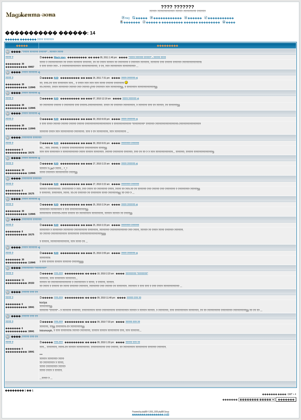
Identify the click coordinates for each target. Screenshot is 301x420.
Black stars (60, 57)
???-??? (58, 273)
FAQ (126, 18)
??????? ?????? (31, 137)
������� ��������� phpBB (150, 414)
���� (229, 22)
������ (193, 18)
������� (130, 22)
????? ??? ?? (30, 292)
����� (139, 18)
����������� (219, 18)
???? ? (9, 57)
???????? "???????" (34, 268)
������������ (166, 18)
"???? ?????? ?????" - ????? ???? (42, 51)
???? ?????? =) (31, 72)
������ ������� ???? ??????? (29, 39)
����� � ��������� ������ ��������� (181, 22)
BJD (56, 78)
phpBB (144, 412)
